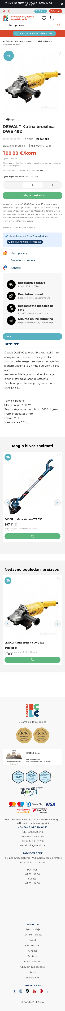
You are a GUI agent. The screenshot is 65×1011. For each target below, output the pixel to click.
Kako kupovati (32, 945)
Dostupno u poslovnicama (25, 241)
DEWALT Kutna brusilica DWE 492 (24, 642)
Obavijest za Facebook (32, 967)
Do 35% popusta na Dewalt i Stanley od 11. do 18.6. (30, 4)
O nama (32, 950)
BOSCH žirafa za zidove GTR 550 (23, 519)
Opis (8, 336)
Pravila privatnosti (32, 961)
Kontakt (16, 267)
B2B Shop (40, 11)
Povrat (32, 940)
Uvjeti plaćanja (19, 253)
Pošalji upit (56, 11)
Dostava (32, 956)
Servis (32, 972)
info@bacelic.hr (36, 845)
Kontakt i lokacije (32, 934)
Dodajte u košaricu (33, 195)
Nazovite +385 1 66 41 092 (36, 33)
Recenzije (42, 139)
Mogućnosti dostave (23, 260)
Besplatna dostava (31, 283)
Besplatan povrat (30, 294)
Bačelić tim (32, 977)
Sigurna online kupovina (35, 319)
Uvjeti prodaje (32, 929)
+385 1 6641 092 (34, 836)
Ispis (10, 120)
